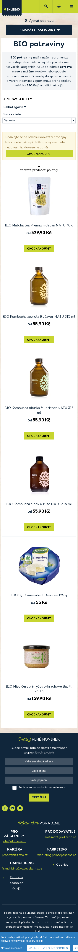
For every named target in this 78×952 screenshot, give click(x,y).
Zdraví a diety (17, 99)
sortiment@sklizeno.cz (60, 837)
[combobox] (39, 120)
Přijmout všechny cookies (48, 948)
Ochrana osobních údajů (16, 883)
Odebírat (39, 797)
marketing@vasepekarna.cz (56, 855)
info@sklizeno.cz (14, 841)
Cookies (62, 864)
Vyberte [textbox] (9, 120)
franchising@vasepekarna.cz (22, 868)
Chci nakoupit (39, 154)
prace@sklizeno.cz (15, 855)
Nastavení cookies (11, 948)
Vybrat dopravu (40, 21)
